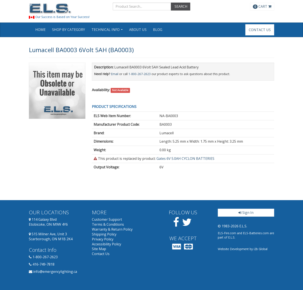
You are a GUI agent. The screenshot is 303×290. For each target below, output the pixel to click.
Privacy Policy (102, 239)
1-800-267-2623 (139, 74)
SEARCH (180, 6)
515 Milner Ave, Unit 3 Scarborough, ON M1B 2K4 (51, 236)
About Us (138, 29)
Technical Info (107, 31)
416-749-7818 (43, 264)
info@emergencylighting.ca (55, 271)
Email (114, 74)
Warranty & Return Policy (112, 229)
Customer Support (107, 219)
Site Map (99, 248)
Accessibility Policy (106, 244)
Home (40, 29)
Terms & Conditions (108, 224)
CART (262, 6)
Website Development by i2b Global (242, 249)
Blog (157, 29)
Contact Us (260, 29)
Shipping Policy (104, 234)
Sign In (246, 212)
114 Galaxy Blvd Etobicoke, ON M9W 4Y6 (48, 222)
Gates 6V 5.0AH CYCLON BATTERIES (185, 158)
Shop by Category (68, 29)
